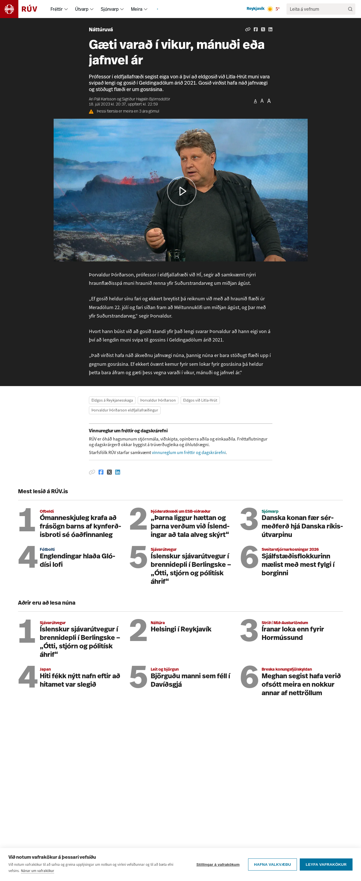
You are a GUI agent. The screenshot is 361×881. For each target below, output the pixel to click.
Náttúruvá (101, 30)
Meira (136, 9)
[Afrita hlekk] (247, 29)
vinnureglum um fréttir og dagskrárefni (189, 452)
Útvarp (81, 9)
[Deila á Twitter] (263, 29)
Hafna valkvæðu (272, 864)
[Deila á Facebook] (256, 29)
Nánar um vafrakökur (37, 870)
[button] (182, 191)
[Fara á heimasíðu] (23, 9)
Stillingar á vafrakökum (218, 864)
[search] (318, 9)
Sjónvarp (110, 9)
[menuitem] (66, 9)
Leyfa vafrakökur (326, 864)
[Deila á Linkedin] (270, 29)
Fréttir (57, 9)
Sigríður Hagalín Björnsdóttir (146, 99)
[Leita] (350, 9)
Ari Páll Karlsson (102, 99)
